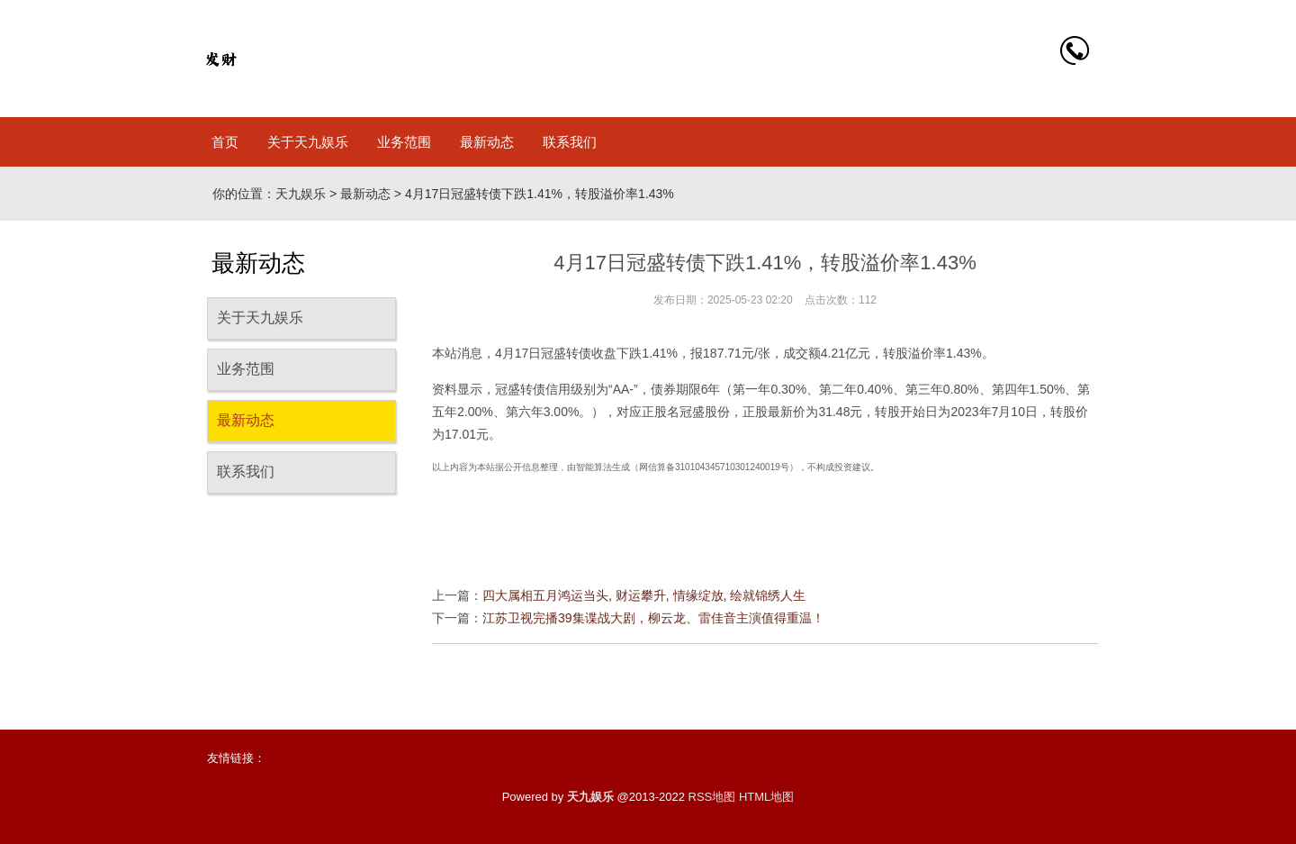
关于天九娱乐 (307, 142)
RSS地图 (712, 796)
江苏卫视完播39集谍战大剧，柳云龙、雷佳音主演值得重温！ (653, 618)
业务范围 (404, 142)
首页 (225, 142)
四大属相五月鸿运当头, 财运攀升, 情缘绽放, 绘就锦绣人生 (644, 595)
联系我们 (570, 142)
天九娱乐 (300, 193)
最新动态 (487, 142)
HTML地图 (766, 796)
